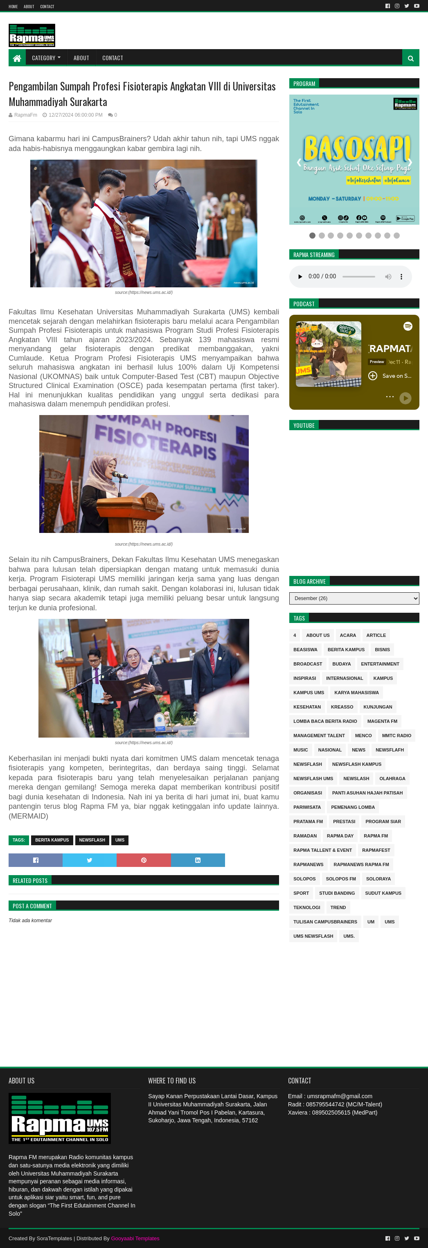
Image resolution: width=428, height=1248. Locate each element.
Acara (348, 634)
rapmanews (308, 864)
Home (13, 6)
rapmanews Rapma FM (361, 864)
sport (301, 892)
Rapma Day (340, 835)
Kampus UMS (308, 692)
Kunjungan (378, 706)
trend (338, 907)
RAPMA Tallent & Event (322, 849)
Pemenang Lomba (353, 806)
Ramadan (305, 835)
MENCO (363, 735)
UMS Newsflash (313, 935)
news (358, 749)
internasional (344, 677)
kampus (383, 677)
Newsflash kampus (356, 763)
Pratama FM (308, 821)
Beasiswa (305, 649)
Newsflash (92, 840)
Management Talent (319, 735)
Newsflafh (390, 749)
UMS (119, 840)
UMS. (349, 935)
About (29, 6)
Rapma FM (376, 835)
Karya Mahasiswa (356, 692)
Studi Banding (337, 892)
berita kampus (52, 840)
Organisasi (307, 792)
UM (370, 921)
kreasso (342, 706)
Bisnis (382, 649)
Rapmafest (376, 849)
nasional (330, 749)
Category (43, 57)
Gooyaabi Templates (135, 1238)
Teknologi (306, 907)
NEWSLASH (356, 778)
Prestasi (344, 821)
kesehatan (307, 706)
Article (376, 634)
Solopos (304, 878)
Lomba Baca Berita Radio (325, 720)
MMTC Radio (397, 735)
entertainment (380, 663)
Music (300, 749)
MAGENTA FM (382, 720)
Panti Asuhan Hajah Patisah (367, 792)
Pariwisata (307, 806)
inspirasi (304, 677)
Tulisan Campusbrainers (325, 921)
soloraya (378, 878)
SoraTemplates (54, 1238)
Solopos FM (341, 878)
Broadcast (307, 663)
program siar (383, 821)
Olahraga (392, 778)
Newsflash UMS (313, 778)
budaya (342, 663)
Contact (47, 6)
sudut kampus (383, 892)
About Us (317, 634)
